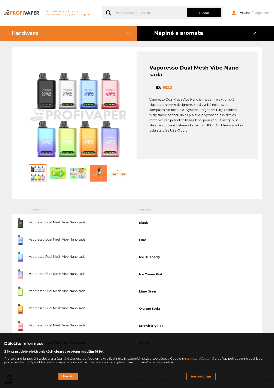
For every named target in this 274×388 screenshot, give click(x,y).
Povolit (68, 376)
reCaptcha (205, 359)
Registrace (262, 13)
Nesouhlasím (201, 376)
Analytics (189, 359)
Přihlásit (241, 13)
